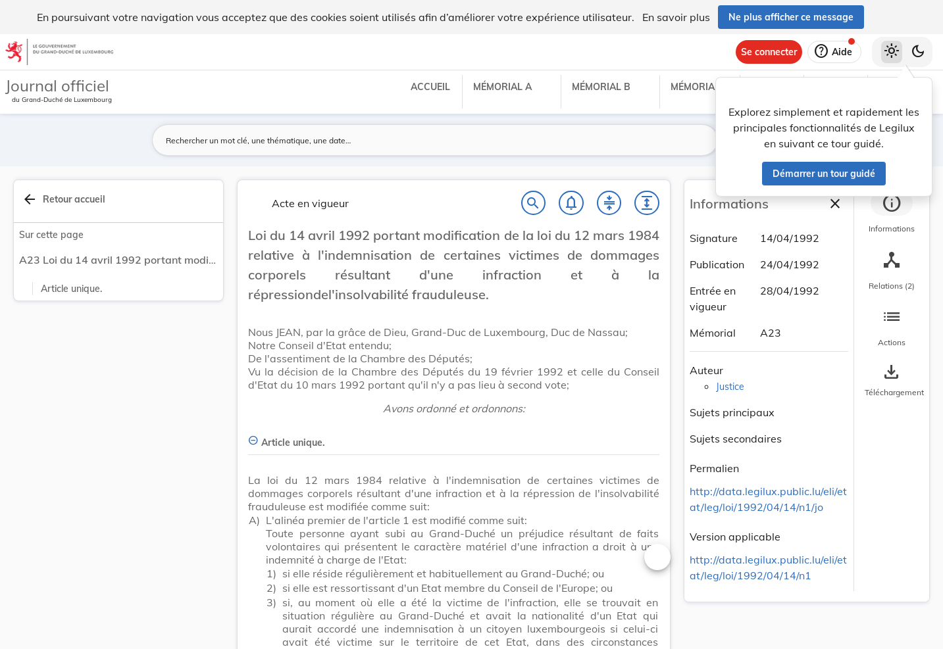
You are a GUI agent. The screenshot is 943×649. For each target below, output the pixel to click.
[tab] (892, 214)
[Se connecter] (769, 52)
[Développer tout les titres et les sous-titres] (646, 203)
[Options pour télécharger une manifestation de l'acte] (891, 380)
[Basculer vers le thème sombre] (918, 52)
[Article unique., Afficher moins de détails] (453, 435)
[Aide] (834, 52)
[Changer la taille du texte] (657, 557)
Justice (730, 387)
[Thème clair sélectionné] (891, 52)
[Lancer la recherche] (700, 140)
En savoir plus (676, 17)
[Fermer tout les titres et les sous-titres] (609, 203)
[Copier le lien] (757, 470)
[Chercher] (533, 203)
